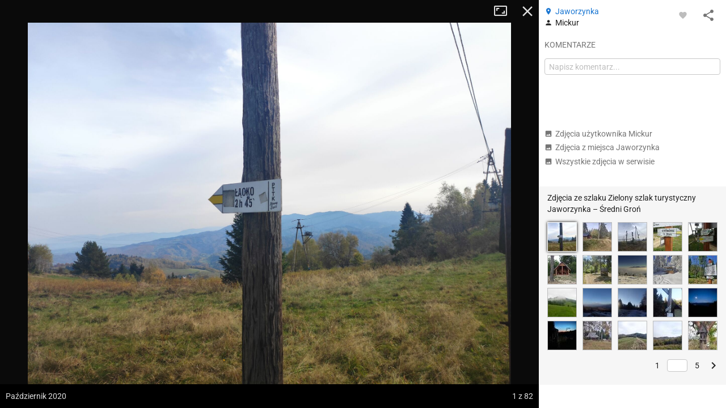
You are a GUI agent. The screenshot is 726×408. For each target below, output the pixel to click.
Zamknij (527, 11)
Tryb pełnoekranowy (504, 11)
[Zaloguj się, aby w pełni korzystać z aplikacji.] (683, 14)
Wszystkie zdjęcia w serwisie (599, 161)
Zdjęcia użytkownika (598, 133)
